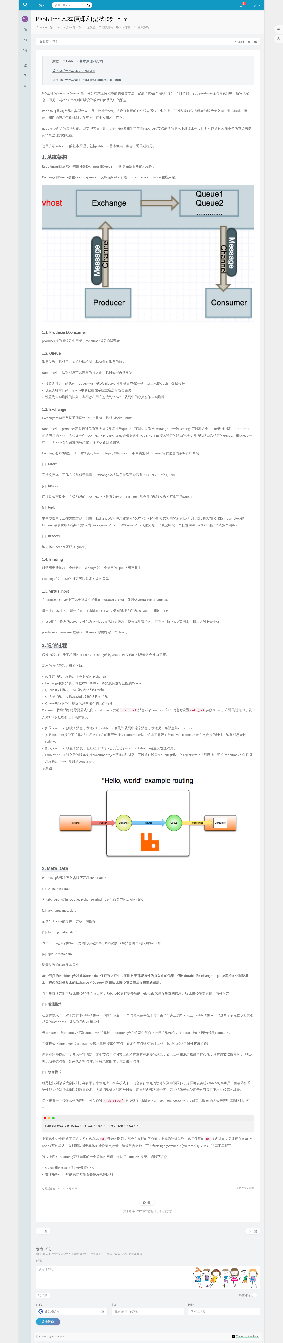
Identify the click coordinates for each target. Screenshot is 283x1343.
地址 (191, 1305)
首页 (44, 42)
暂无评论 (107, 27)
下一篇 (252, 1231)
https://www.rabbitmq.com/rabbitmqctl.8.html (87, 79)
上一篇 (43, 1231)
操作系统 (143, 27)
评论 (40, 1260)
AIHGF (43, 27)
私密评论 (245, 1295)
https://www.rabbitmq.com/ (74, 70)
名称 (40, 1305)
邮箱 (116, 1305)
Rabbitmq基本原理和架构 (83, 61)
